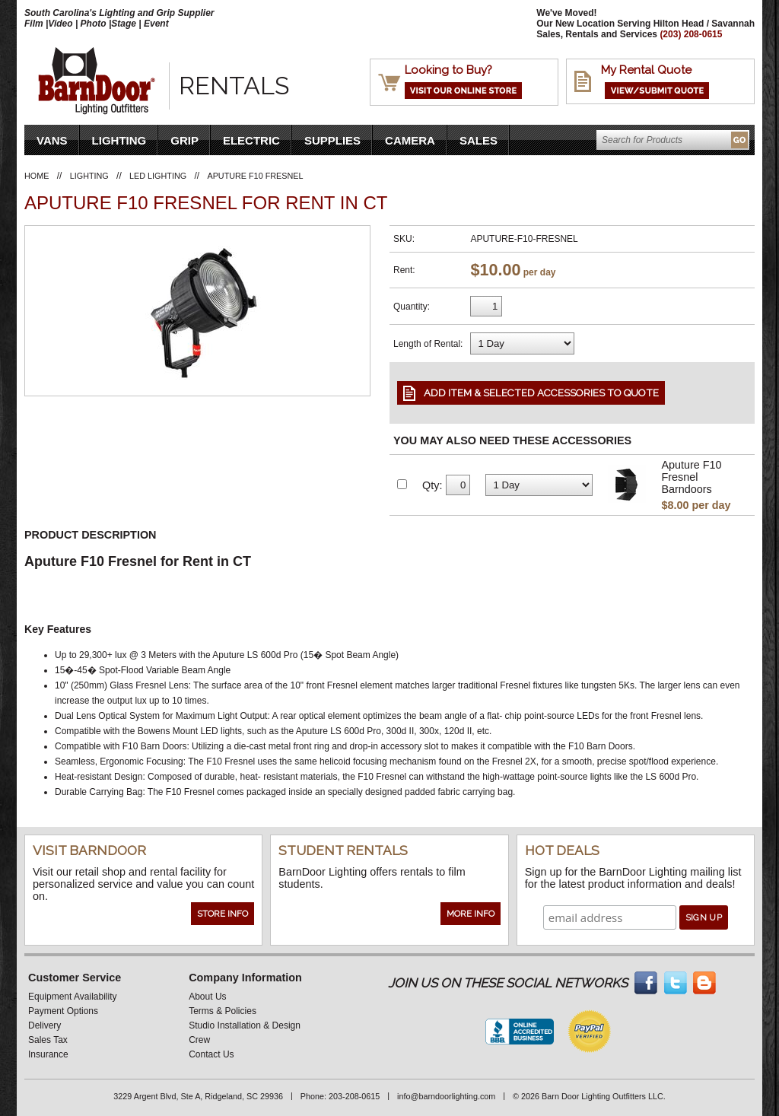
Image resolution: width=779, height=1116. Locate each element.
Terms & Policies (222, 1011)
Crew (199, 1040)
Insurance (48, 1054)
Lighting (119, 140)
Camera (410, 140)
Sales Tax (48, 1040)
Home (36, 175)
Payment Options (63, 1011)
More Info (470, 913)
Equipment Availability (72, 996)
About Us (207, 996)
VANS (52, 140)
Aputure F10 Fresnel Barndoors (691, 477)
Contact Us (211, 1054)
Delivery (44, 1025)
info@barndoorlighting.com (446, 1096)
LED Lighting (157, 175)
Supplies (332, 140)
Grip (184, 140)
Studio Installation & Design (244, 1025)
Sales (478, 140)
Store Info (222, 913)
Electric (251, 140)
